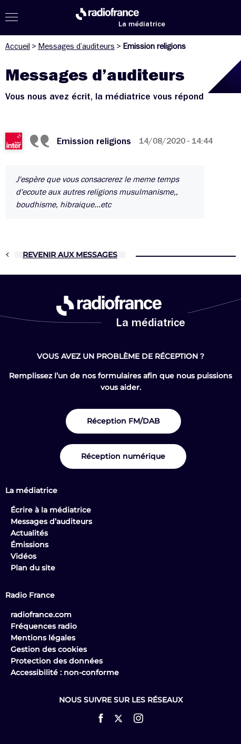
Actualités (29, 533)
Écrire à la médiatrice (51, 510)
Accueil (17, 46)
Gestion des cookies (49, 649)
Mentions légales (43, 637)
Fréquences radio (44, 626)
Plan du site (33, 567)
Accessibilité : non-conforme (65, 672)
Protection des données (57, 661)
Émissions (29, 544)
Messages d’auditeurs (76, 46)
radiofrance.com (41, 614)
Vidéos (23, 556)
